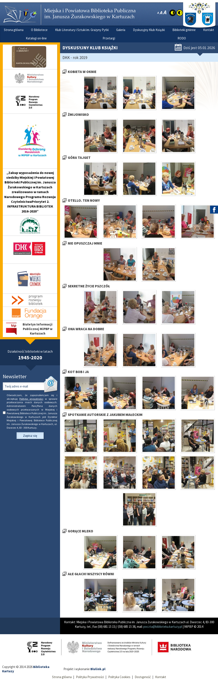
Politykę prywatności (31, 398)
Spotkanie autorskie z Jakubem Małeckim (105, 414)
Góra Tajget (79, 157)
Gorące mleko (80, 531)
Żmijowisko (78, 114)
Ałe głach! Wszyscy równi (91, 574)
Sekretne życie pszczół (89, 286)
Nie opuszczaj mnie (85, 243)
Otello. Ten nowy (84, 200)
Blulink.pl (97, 669)
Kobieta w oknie (82, 72)
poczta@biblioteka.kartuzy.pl (162, 627)
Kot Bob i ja (78, 372)
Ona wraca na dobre (86, 329)
